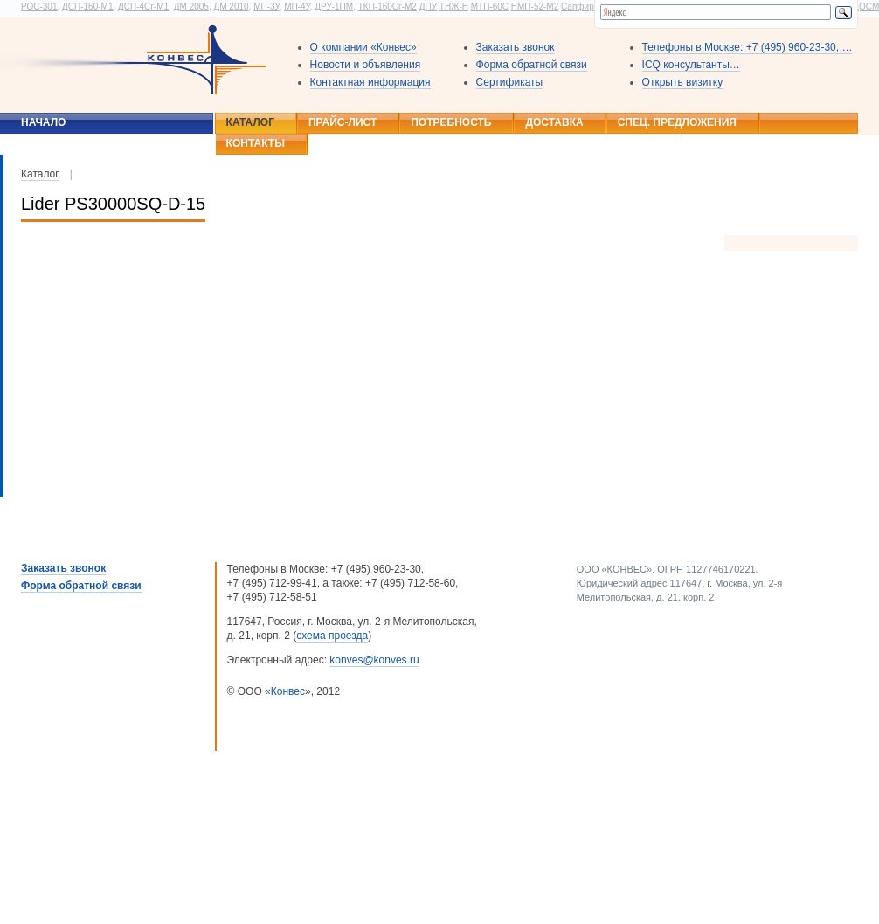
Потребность (451, 122)
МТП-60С (490, 6)
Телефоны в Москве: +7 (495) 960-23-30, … (747, 47)
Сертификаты (509, 82)
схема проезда (332, 635)
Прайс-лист (342, 122)
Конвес (288, 691)
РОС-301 (39, 6)
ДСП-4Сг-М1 (143, 6)
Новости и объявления (365, 65)
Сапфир (577, 6)
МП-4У (296, 6)
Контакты (255, 143)
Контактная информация (370, 82)
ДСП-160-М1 (87, 6)
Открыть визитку (682, 82)
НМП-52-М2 (534, 6)
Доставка (554, 122)
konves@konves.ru (374, 660)
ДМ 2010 (230, 6)
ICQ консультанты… (691, 65)
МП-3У (266, 6)
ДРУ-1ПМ (334, 6)
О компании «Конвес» (363, 47)
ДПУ (428, 6)
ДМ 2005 (191, 6)
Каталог (250, 122)
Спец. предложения (677, 122)
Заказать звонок (515, 47)
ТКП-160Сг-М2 (387, 6)
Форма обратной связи (531, 65)
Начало (43, 122)
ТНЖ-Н (454, 6)
